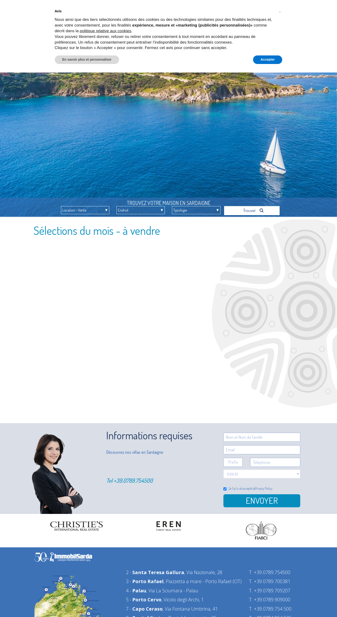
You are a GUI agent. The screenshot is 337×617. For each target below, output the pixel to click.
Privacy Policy (263, 487)
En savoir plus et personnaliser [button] (87, 59)
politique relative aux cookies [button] (105, 31)
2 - (155, 570)
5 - (144, 597)
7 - (144, 607)
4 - (136, 588)
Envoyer (262, 498)
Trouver (253, 208)
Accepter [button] (268, 59)
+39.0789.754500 (133, 478)
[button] (280, 11)
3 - (145, 579)
